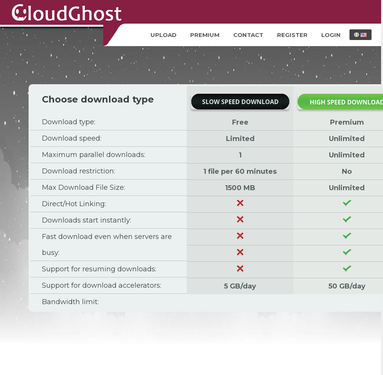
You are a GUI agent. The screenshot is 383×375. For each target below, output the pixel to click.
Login (331, 34)
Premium (205, 34)
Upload (163, 34)
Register (292, 34)
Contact (248, 34)
